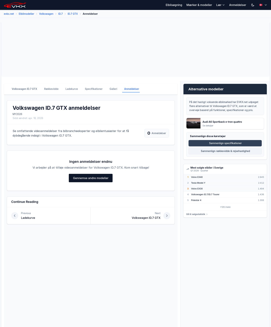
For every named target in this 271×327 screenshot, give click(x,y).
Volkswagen (46, 13)
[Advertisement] (109, 49)
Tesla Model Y (198, 183)
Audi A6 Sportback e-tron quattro (222, 121)
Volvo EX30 (197, 188)
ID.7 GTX (73, 13)
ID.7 (60, 13)
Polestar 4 (196, 200)
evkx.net (9, 13)
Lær (220, 5)
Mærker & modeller (199, 5)
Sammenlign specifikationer (225, 143)
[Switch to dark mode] (252, 4)
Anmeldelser (237, 5)
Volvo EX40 (197, 177)
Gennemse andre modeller (90, 178)
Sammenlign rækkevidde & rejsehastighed (225, 150)
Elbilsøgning (174, 5)
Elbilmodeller (26, 13)
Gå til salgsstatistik (197, 214)
